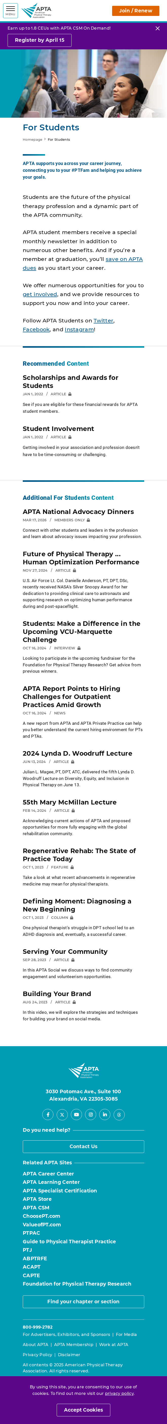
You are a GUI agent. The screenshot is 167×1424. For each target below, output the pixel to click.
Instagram (79, 329)
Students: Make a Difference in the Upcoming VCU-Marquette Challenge (81, 632)
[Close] (158, 28)
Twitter (103, 320)
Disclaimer (69, 1354)
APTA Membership (74, 1344)
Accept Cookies (83, 1410)
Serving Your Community (65, 951)
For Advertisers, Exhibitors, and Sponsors (66, 1334)
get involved (40, 294)
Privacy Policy (37, 1354)
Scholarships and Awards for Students (70, 381)
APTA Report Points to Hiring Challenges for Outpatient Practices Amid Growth (71, 697)
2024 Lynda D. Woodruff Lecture (77, 753)
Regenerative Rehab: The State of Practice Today (79, 855)
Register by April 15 (39, 40)
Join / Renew (135, 11)
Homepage (32, 139)
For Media (126, 1334)
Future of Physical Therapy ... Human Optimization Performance (81, 558)
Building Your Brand (57, 994)
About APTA (35, 1344)
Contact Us (84, 1146)
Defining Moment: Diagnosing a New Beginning (77, 905)
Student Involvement (58, 428)
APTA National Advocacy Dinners (78, 511)
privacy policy (119, 1393)
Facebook (36, 329)
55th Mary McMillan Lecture (70, 802)
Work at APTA (114, 1344)
